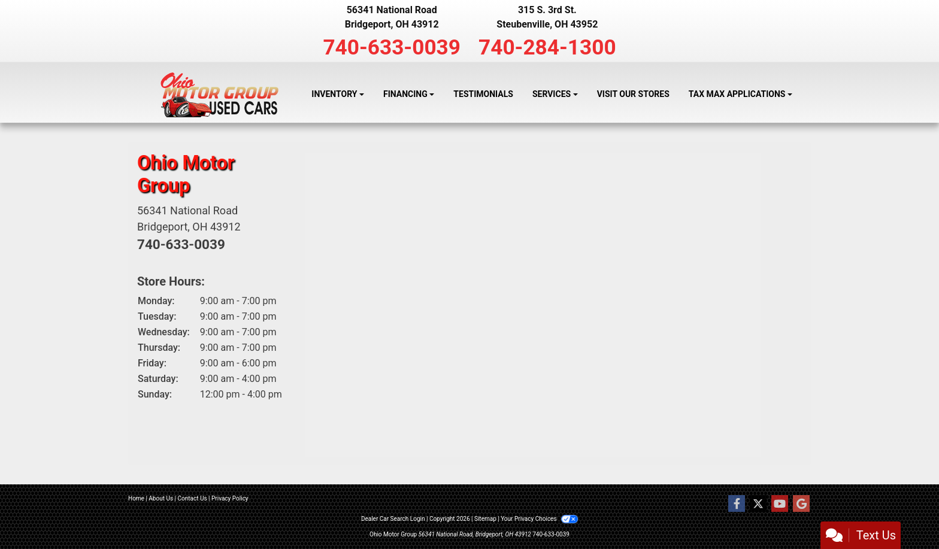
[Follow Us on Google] (801, 504)
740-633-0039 (392, 47)
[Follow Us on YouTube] (779, 504)
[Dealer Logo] (219, 94)
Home (136, 498)
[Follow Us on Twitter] (758, 504)
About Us (161, 498)
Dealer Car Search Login (393, 518)
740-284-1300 (547, 47)
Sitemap (485, 518)
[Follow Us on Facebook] (736, 504)
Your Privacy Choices (539, 518)
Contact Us (192, 498)
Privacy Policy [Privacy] (230, 498)
